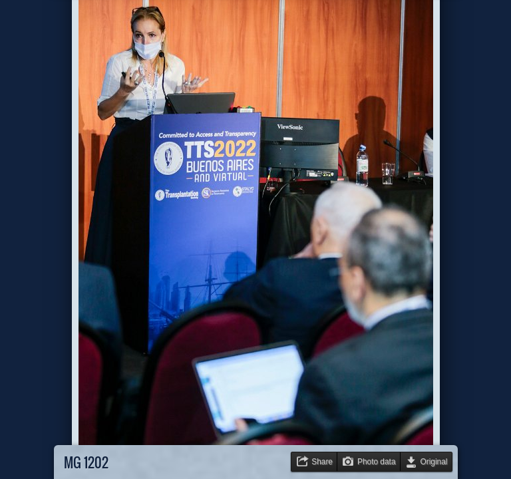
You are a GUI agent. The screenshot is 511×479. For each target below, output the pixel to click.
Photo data (376, 461)
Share (322, 461)
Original (434, 461)
